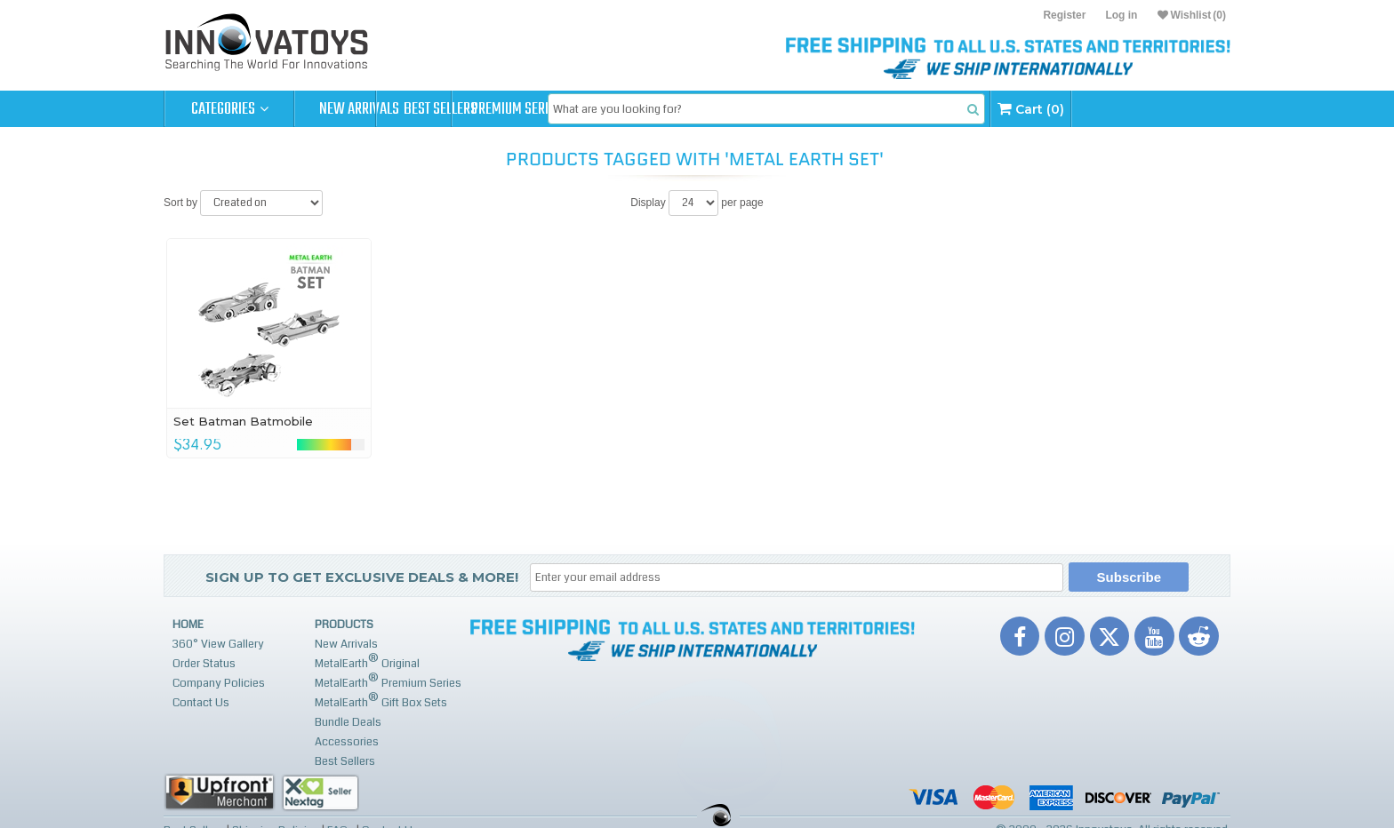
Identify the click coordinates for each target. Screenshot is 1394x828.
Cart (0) (1170, 108)
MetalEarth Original (367, 661)
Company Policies (218, 683)
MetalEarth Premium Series (388, 681)
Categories (229, 109)
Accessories (347, 742)
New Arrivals (359, 109)
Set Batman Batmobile (243, 421)
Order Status (204, 664)
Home (188, 625)
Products (344, 625)
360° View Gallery (218, 644)
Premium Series (618, 109)
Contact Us (200, 703)
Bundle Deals (348, 722)
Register (1064, 15)
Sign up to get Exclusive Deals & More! (361, 577)
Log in (1121, 15)
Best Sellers (489, 109)
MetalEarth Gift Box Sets (381, 700)
